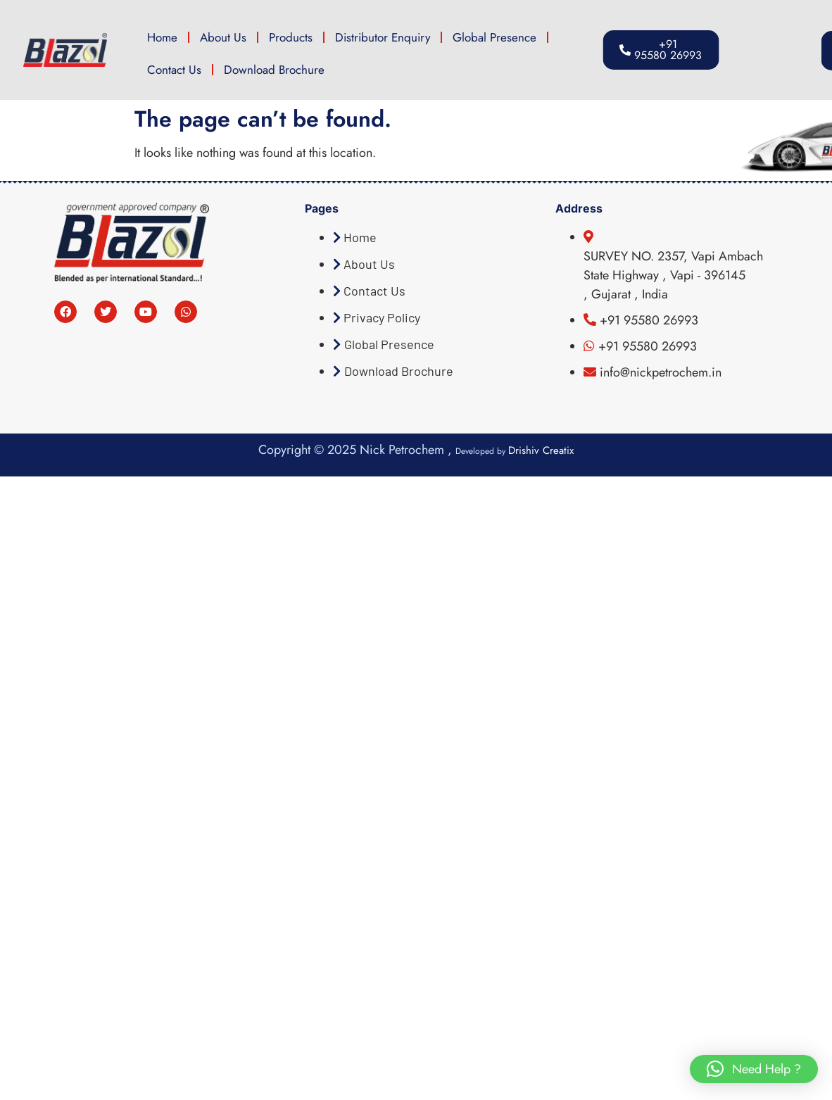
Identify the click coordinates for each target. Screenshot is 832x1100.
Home (162, 37)
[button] (754, 1069)
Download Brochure (274, 69)
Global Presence (494, 37)
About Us (223, 37)
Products (291, 37)
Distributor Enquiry (382, 37)
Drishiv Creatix (541, 450)
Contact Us (174, 69)
